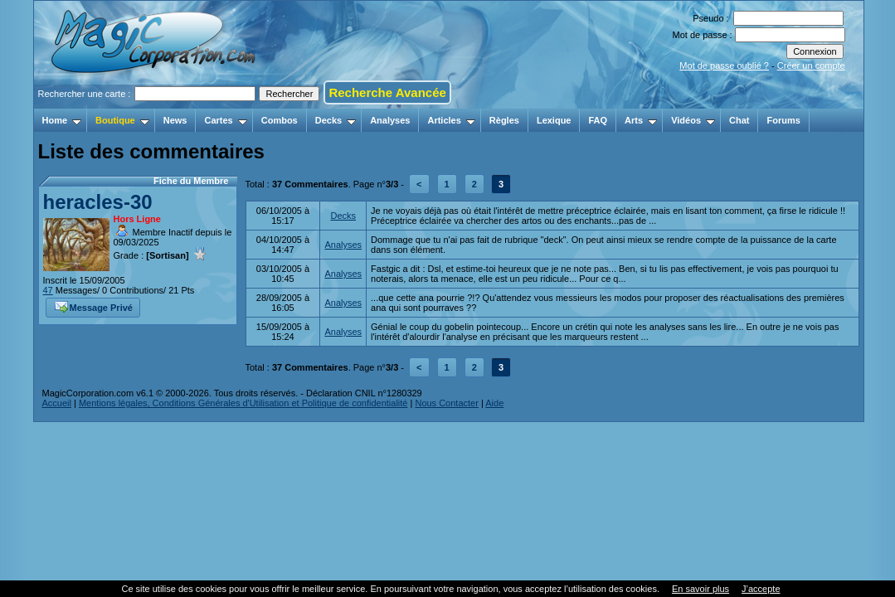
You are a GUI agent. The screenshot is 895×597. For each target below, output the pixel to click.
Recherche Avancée (386, 92)
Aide (494, 403)
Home (62, 120)
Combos (279, 120)
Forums (783, 120)
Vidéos (693, 120)
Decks (335, 120)
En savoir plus (700, 589)
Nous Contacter (446, 403)
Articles (450, 120)
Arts (641, 120)
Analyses (390, 120)
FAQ (597, 120)
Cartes (225, 120)
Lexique (554, 120)
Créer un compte (811, 65)
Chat (739, 120)
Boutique (122, 120)
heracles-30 (98, 202)
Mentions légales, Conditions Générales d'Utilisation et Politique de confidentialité (243, 403)
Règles (504, 120)
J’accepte (761, 589)
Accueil (56, 403)
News (175, 120)
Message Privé (94, 306)
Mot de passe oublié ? (724, 65)
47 (48, 290)
